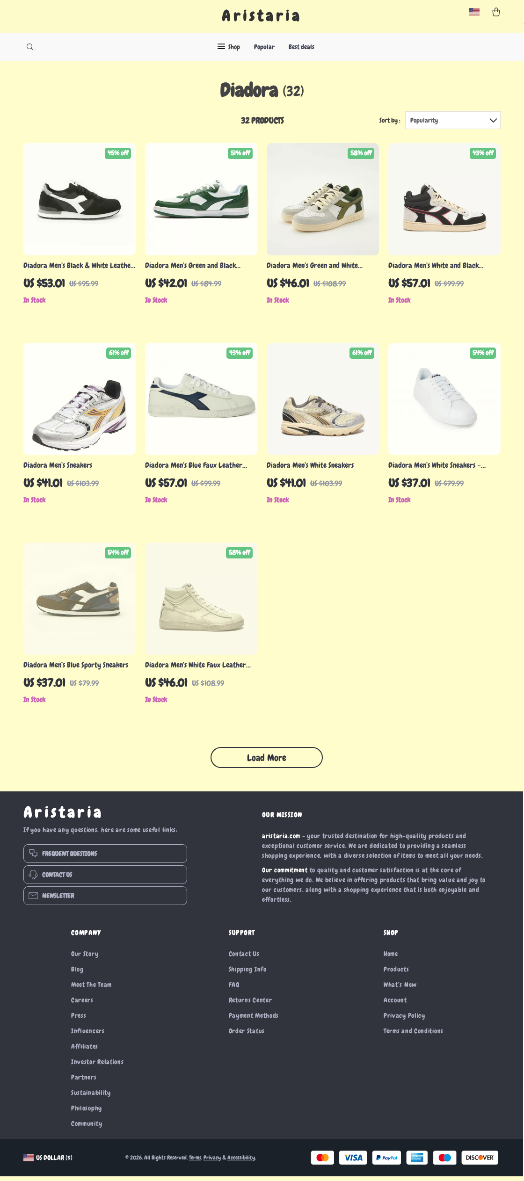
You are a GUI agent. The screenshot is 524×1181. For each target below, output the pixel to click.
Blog (77, 974)
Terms (195, 1162)
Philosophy (86, 1113)
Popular (264, 47)
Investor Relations (97, 1066)
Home (391, 958)
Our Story (84, 958)
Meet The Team (91, 989)
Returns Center (250, 1004)
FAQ (234, 989)
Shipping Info (248, 974)
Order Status (247, 1035)
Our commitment (285, 874)
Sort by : (389, 125)
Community (86, 1128)
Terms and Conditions (414, 1035)
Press (79, 1020)
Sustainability (91, 1097)
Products (396, 974)
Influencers (88, 1035)
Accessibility (241, 1162)
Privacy (212, 1162)
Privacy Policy (404, 1020)
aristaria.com (281, 840)
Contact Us (244, 958)
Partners (84, 1082)
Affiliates (84, 1051)
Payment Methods (254, 1020)
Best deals (301, 47)
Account (395, 1004)
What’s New (400, 989)
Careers (82, 1004)
